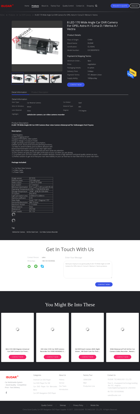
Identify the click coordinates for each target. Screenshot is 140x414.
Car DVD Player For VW (41, 383)
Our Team (62, 386)
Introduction (63, 389)
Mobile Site (95, 405)
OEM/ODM (87, 379)
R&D (85, 383)
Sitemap (63, 405)
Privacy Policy (78, 405)
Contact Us (80, 6)
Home (27, 6)
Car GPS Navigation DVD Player (44, 393)
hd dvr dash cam (32, 232)
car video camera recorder (49, 232)
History (61, 379)
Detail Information (19, 92)
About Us (44, 6)
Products (35, 6)
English (134, 6)
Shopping (90, 6)
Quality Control (68, 6)
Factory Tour (55, 6)
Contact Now (76, 85)
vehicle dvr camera (18, 232)
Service (61, 383)
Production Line (89, 386)
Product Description (40, 92)
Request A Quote (120, 6)
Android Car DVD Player (42, 380)
